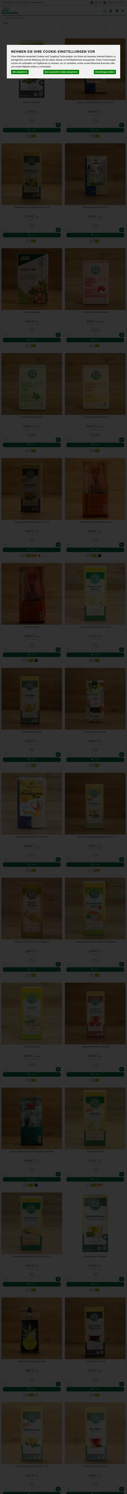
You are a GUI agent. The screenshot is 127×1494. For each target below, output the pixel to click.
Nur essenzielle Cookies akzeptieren (61, 72)
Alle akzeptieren (19, 72)
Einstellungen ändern (105, 72)
